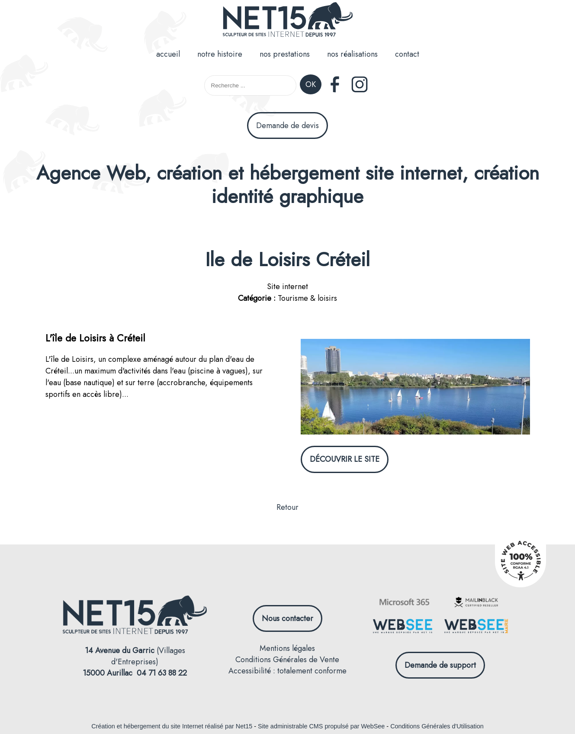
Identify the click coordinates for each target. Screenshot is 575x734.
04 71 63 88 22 (162, 673)
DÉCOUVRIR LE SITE (344, 459)
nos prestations (285, 54)
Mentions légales (287, 648)
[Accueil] (288, 21)
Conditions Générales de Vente (287, 659)
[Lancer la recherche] (311, 85)
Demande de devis (287, 125)
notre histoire (219, 54)
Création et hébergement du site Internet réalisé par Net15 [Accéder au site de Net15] (171, 726)
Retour (287, 507)
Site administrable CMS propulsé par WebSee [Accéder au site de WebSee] (321, 726)
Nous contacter (287, 618)
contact (407, 54)
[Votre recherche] (250, 85)
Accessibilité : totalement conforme (287, 670)
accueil (168, 54)
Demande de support (440, 665)
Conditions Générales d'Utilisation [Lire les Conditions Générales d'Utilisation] (437, 726)
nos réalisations (352, 54)
